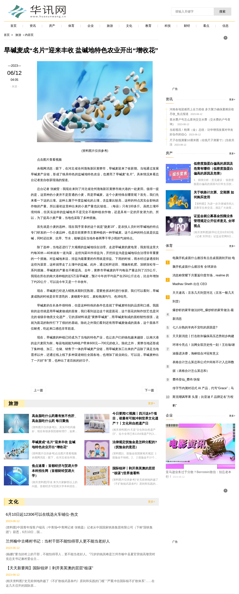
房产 (52, 25)
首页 (13, 25)
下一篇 (149, 390)
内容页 (29, 34)
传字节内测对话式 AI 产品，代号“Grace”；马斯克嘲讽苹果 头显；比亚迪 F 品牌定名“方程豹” (203, 396)
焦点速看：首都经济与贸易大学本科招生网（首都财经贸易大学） (55, 471)
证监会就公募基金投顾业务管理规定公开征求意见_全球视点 (214, 221)
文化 (129, 25)
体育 (71, 25)
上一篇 (38, 390)
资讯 (33, 25)
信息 (225, 25)
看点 (206, 25)
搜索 (222, 11)
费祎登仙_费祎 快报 (186, 379)
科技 (168, 25)
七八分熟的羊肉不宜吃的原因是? (195, 327)
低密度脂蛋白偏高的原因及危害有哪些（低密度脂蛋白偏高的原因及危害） (213, 168)
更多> (151, 403)
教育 (148, 25)
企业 (91, 25)
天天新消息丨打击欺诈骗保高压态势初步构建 (203, 336)
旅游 (110, 25)
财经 (187, 25)
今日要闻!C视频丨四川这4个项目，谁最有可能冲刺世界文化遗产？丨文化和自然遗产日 (135, 418)
